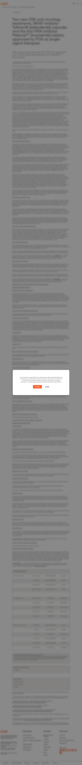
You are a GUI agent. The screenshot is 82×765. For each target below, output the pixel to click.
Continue (37, 386)
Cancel (47, 386)
